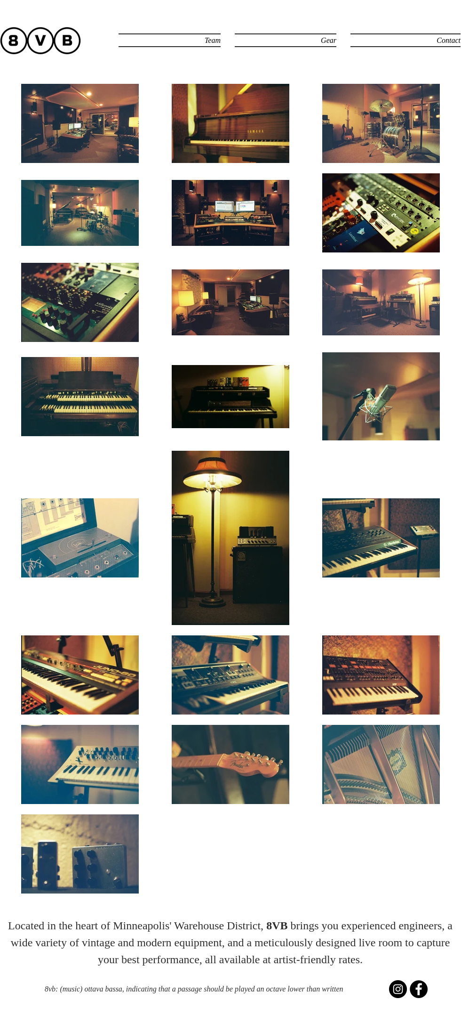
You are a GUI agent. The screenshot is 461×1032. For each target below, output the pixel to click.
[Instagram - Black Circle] (398, 989)
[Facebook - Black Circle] (419, 989)
